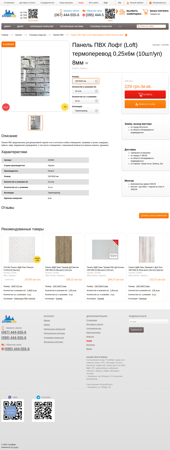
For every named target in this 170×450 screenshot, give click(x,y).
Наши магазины (66, 3)
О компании (9, 3)
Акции (80, 3)
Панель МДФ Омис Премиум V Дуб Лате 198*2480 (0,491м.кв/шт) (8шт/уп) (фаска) (145, 268)
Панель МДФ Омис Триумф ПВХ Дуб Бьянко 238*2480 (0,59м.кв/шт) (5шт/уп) (105, 268)
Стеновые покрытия (101, 26)
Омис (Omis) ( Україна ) (55, 275)
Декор (20, 26)
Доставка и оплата (27, 3)
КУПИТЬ (145, 95)
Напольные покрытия (41, 26)
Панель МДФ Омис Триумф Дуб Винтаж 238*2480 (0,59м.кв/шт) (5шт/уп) (62, 268)
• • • (119, 26)
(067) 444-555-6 (66, 15)
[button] (105, 2)
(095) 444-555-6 (98, 15)
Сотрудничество (47, 3)
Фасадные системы (53, 342)
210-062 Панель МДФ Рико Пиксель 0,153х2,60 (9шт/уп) (19, 268)
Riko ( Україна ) (10, 275)
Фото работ (93, 3)
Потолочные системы (71, 26)
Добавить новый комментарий (154, 216)
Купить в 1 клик (145, 104)
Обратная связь (92, 11)
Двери (7, 26)
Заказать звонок (69, 11)
